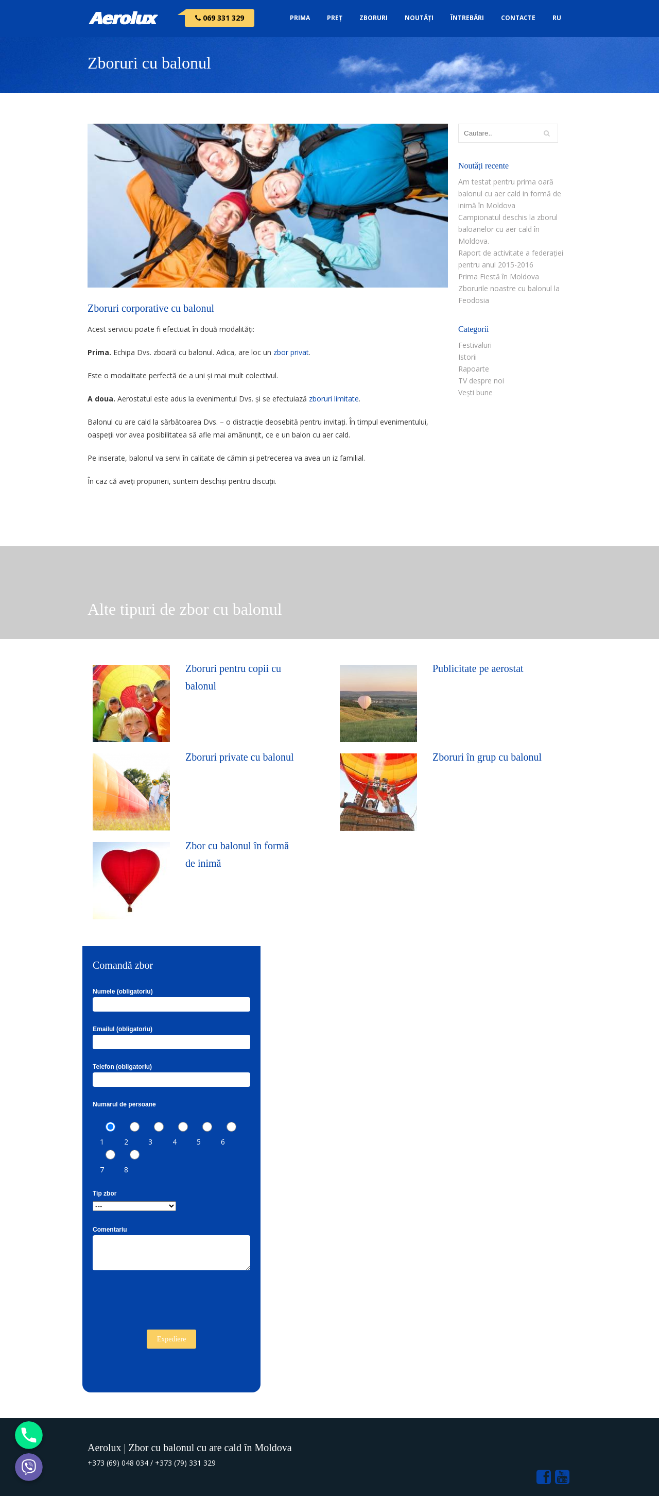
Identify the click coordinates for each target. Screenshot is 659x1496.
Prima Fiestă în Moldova (498, 276)
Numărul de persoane (124, 1104)
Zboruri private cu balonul (239, 757)
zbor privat (291, 352)
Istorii (467, 357)
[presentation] (171, 1304)
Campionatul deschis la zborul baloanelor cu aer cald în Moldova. (508, 229)
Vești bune (475, 392)
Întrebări (467, 17)
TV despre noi (481, 380)
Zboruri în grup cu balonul (487, 757)
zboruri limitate (334, 399)
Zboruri (373, 17)
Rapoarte (473, 369)
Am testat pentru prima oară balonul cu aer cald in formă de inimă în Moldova (509, 193)
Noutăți (419, 17)
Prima (300, 17)
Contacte (518, 17)
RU (556, 17)
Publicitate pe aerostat (478, 668)
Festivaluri (475, 345)
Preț (334, 17)
